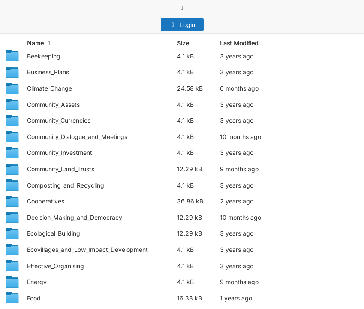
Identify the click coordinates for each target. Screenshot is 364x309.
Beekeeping (43, 56)
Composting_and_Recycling (65, 185)
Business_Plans (48, 72)
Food (34, 298)
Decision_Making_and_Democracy (74, 217)
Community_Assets (53, 104)
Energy (37, 281)
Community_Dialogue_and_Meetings (77, 136)
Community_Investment (59, 152)
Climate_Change (49, 88)
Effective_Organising (55, 266)
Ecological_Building (53, 233)
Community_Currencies (58, 120)
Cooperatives (45, 201)
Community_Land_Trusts (60, 169)
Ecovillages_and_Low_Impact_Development (87, 249)
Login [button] (182, 24)
